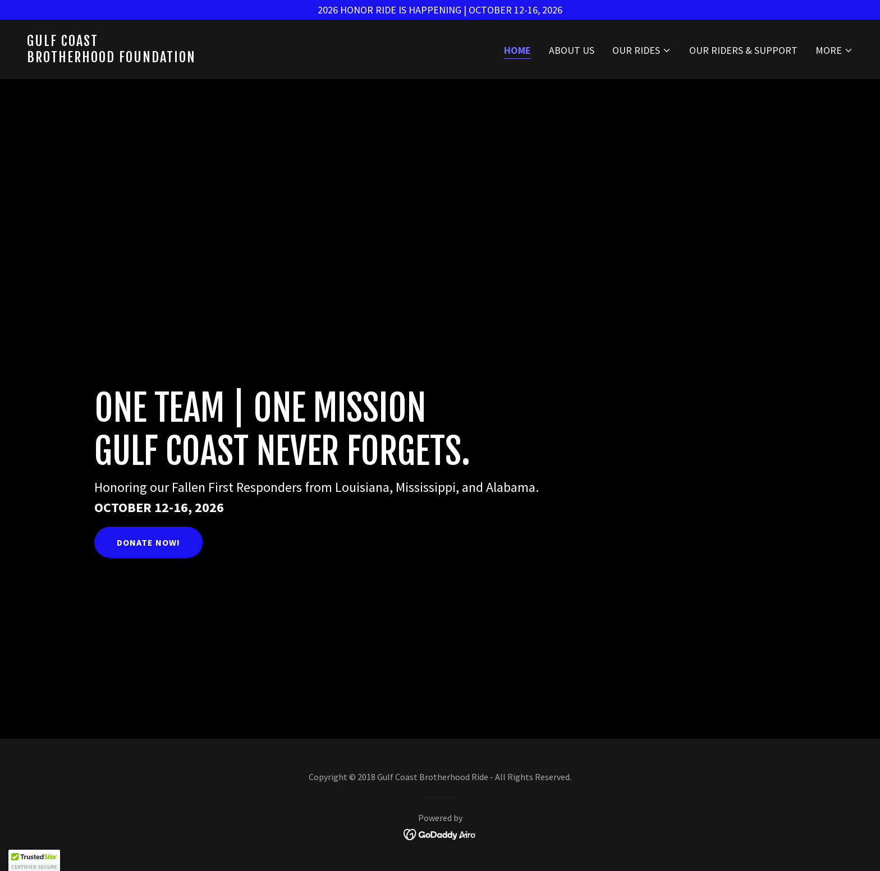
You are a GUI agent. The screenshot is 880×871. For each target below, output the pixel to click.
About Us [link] (571, 50)
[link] (229, 58)
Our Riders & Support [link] (743, 50)
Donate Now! (148, 542)
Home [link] (517, 50)
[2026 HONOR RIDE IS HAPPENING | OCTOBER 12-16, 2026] (440, 9)
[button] (641, 50)
